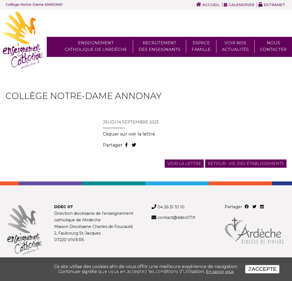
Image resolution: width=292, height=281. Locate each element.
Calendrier (241, 4)
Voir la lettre (184, 163)
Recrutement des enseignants (159, 46)
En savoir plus (220, 271)
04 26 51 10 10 (171, 207)
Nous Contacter (273, 46)
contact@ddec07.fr (176, 217)
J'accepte (262, 269)
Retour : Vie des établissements (246, 163)
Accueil (211, 4)
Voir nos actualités (235, 46)
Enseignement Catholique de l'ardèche (96, 46)
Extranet (274, 4)
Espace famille (201, 46)
